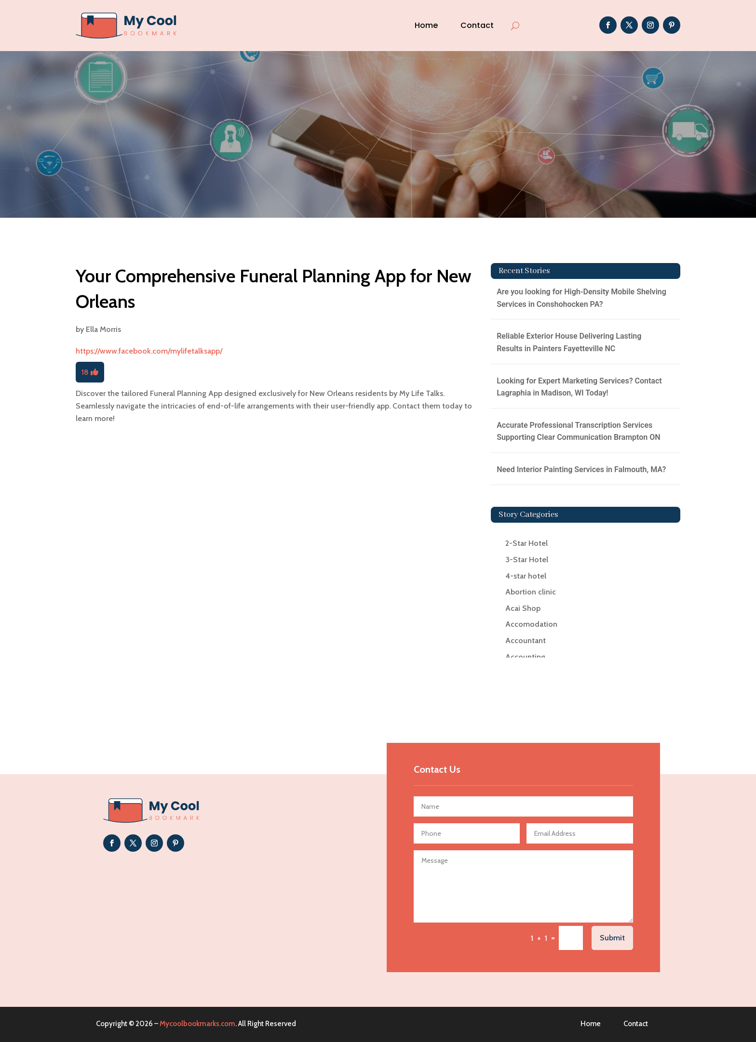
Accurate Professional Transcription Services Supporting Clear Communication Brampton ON (578, 431)
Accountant (525, 640)
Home (426, 25)
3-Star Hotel (526, 559)
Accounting (525, 656)
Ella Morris (103, 329)
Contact (477, 25)
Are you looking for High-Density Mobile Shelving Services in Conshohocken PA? (581, 298)
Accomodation (531, 624)
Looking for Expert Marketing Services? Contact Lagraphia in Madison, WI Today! (579, 387)
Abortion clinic (530, 591)
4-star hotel (525, 575)
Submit (612, 937)
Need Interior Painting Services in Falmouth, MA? (581, 469)
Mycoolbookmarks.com (197, 1023)
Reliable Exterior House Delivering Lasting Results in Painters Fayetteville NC (569, 342)
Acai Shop (522, 608)
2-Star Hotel (526, 543)
